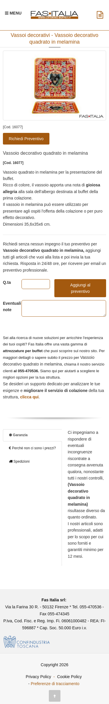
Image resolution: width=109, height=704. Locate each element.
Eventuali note (8, 306)
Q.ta (7, 282)
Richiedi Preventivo (26, 138)
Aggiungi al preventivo (80, 288)
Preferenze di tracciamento (55, 683)
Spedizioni (19, 461)
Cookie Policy (69, 676)
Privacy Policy (38, 676)
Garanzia (18, 435)
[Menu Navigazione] (13, 13)
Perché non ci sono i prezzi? (32, 448)
